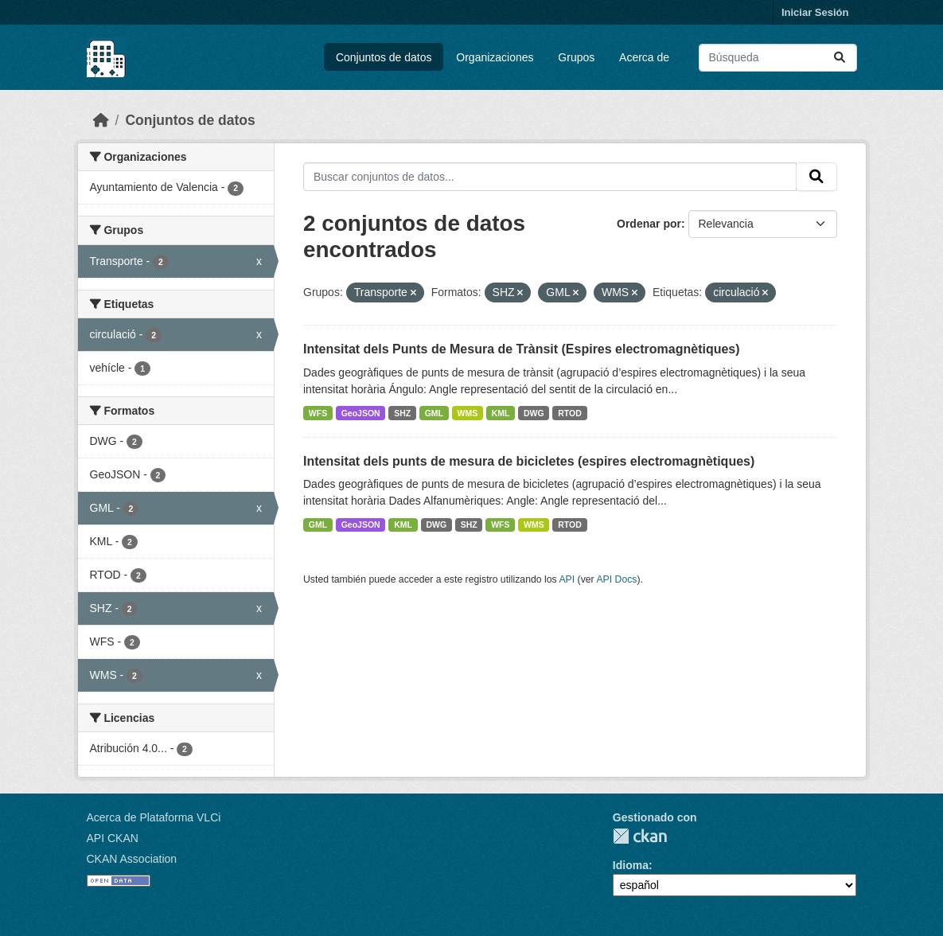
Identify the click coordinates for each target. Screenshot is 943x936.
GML (434, 413)
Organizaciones (494, 57)
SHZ (402, 413)
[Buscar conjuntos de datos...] (778, 58)
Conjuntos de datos (384, 57)
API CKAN (112, 838)
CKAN (640, 836)
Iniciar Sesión (815, 12)
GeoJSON (360, 413)
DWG (534, 413)
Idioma (631, 865)
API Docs (616, 579)
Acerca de (644, 57)
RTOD (570, 413)
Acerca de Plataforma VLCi (154, 817)
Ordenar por (649, 223)
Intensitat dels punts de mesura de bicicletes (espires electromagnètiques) (528, 461)
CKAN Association (132, 858)
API (567, 579)
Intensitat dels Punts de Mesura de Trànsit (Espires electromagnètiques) (521, 349)
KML (501, 413)
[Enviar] (839, 58)
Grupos (576, 57)
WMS (468, 413)
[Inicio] (101, 120)
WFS (318, 413)
